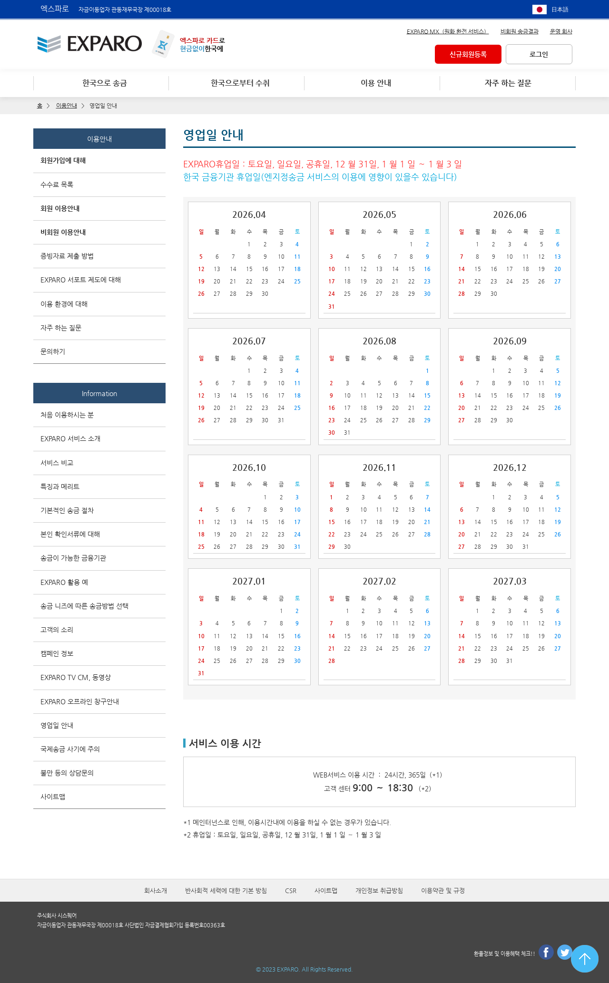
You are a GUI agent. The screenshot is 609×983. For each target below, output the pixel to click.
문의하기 (52, 351)
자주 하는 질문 (60, 327)
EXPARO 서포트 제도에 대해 (80, 279)
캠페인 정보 (56, 653)
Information (99, 393)
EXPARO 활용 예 (64, 582)
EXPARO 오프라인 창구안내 (79, 701)
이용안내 (99, 139)
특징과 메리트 (59, 486)
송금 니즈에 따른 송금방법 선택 (84, 606)
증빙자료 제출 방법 (67, 256)
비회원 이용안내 (63, 232)
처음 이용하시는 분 (67, 415)
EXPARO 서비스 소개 (70, 438)
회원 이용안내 (59, 208)
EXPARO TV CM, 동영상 (75, 677)
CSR (290, 890)
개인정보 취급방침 (379, 890)
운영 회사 (561, 31)
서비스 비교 (56, 463)
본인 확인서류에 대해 (70, 534)
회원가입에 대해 (63, 160)
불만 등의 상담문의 (67, 773)
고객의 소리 (56, 629)
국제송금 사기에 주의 (70, 749)
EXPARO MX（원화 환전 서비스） (448, 31)
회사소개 (155, 890)
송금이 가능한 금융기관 (73, 558)
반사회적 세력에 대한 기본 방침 (226, 890)
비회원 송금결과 (520, 31)
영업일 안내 (56, 725)
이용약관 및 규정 (443, 890)
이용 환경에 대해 (64, 304)
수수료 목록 (56, 184)
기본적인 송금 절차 (67, 510)
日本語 (560, 9)
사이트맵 (52, 796)
